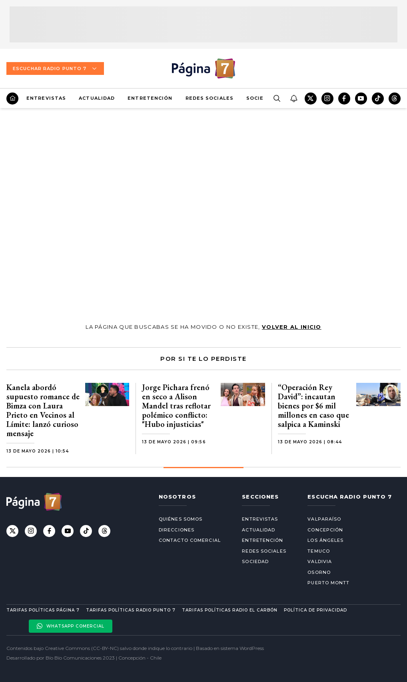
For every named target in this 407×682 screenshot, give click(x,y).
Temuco (318, 551)
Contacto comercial (190, 540)
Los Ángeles (325, 540)
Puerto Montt (328, 582)
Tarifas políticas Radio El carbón (229, 610)
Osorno (319, 572)
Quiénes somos (180, 519)
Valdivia (319, 561)
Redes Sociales (209, 98)
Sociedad (260, 98)
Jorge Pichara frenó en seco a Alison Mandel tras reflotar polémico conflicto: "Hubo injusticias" (176, 405)
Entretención (150, 98)
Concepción (325, 530)
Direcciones (176, 530)
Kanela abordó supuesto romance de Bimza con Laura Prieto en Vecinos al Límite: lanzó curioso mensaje (43, 410)
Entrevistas (46, 98)
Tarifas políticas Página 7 (43, 610)
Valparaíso (324, 519)
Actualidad (97, 98)
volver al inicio (291, 327)
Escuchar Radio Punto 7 (55, 68)
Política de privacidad (315, 610)
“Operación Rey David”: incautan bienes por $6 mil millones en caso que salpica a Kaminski (313, 405)
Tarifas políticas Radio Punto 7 (131, 610)
